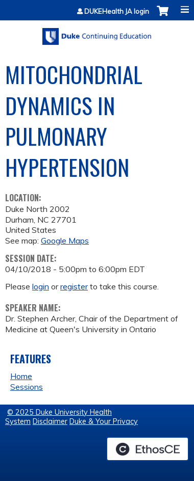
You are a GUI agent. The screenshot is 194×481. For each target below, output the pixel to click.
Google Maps (65, 240)
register (74, 286)
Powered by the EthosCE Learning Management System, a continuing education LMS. (147, 449)
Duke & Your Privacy (103, 421)
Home (21, 376)
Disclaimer (50, 421)
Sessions (26, 387)
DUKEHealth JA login (116, 11)
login (40, 286)
